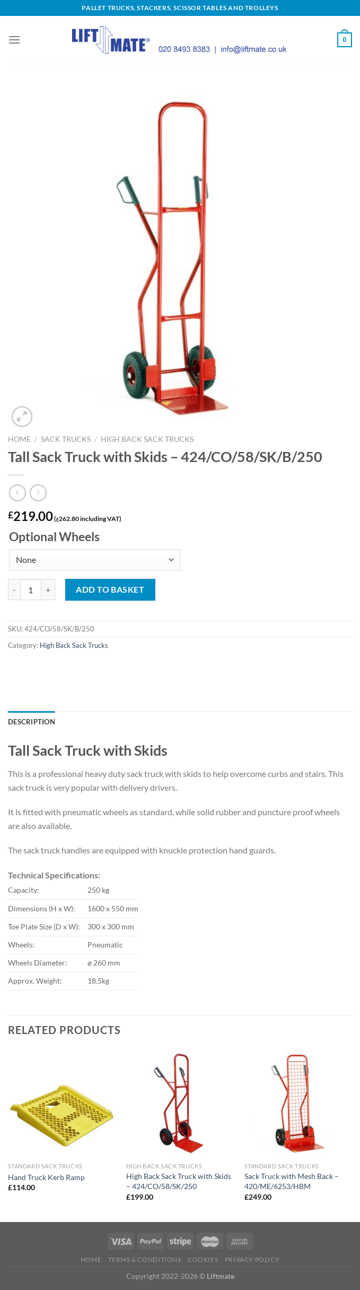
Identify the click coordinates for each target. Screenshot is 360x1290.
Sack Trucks (66, 439)
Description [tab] (31, 721)
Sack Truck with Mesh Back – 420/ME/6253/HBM (291, 1181)
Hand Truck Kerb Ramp (46, 1177)
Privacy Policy (252, 1259)
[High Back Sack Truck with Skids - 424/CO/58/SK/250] (180, 1103)
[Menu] (14, 40)
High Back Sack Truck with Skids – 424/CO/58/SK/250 (178, 1181)
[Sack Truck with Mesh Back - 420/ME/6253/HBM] (298, 1103)
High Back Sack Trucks (147, 439)
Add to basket (110, 589)
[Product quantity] (30, 589)
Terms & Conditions (144, 1259)
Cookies (203, 1259)
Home (19, 439)
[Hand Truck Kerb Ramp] (62, 1103)
